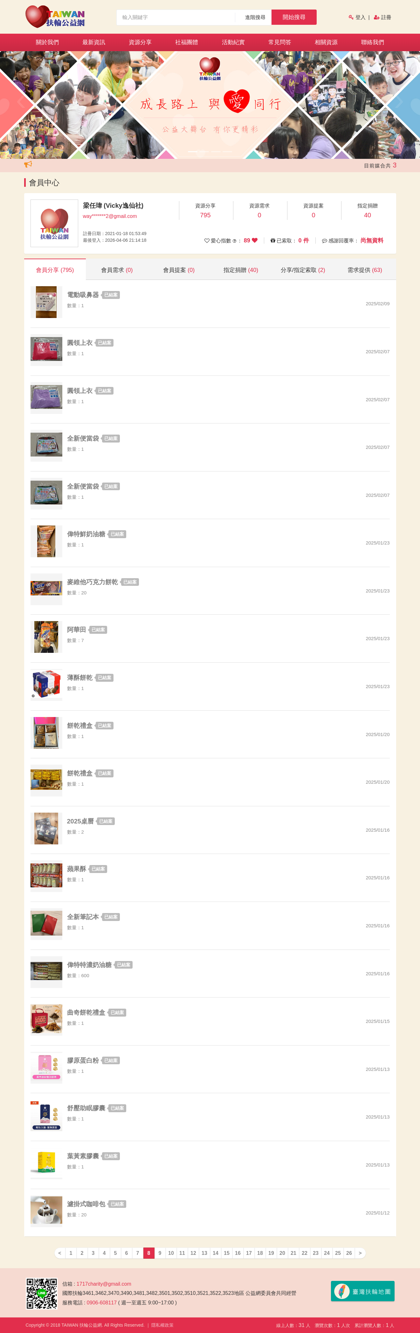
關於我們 (47, 42)
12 (193, 1253)
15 (227, 1253)
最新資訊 (93, 42)
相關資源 (326, 42)
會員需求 (117, 270)
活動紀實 (233, 42)
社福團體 (186, 42)
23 (316, 1253)
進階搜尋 (255, 17)
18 (260, 1253)
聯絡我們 (372, 42)
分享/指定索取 (303, 270)
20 (282, 1253)
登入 (360, 17)
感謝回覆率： (356, 240)
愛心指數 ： (234, 240)
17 (249, 1253)
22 (304, 1253)
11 (182, 1253)
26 (349, 1253)
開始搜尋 (294, 17)
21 (293, 1253)
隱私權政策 (162, 1325)
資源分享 (140, 42)
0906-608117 (102, 1302)
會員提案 (179, 270)
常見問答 (279, 42)
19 (271, 1253)
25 (338, 1253)
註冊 (386, 17)
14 (215, 1253)
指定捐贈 (241, 270)
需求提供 (365, 270)
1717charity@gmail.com (104, 1284)
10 (171, 1253)
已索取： (293, 240)
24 (327, 1253)
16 (238, 1253)
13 (204, 1253)
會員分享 (55, 270)
